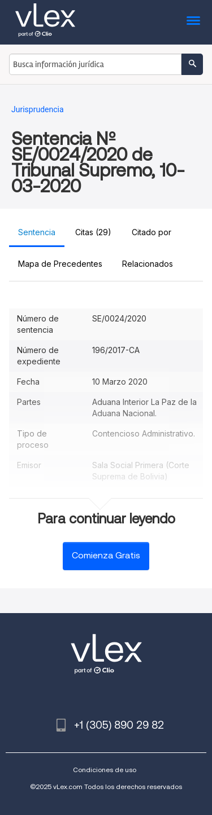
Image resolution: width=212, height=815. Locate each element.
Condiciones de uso (104, 769)
